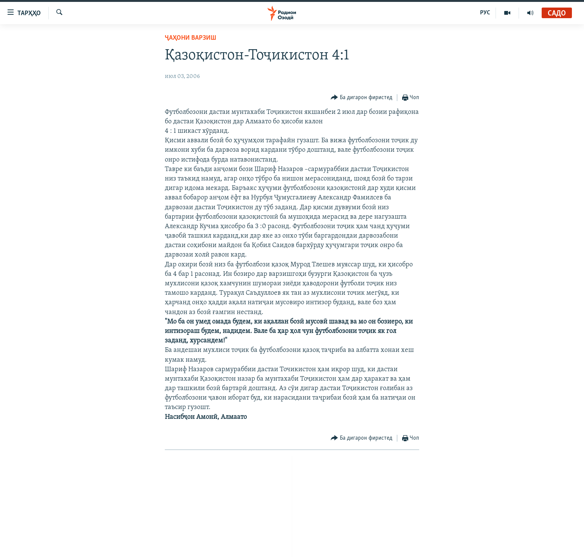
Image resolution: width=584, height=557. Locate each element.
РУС (485, 13)
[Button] (361, 98)
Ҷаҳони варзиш (190, 38)
